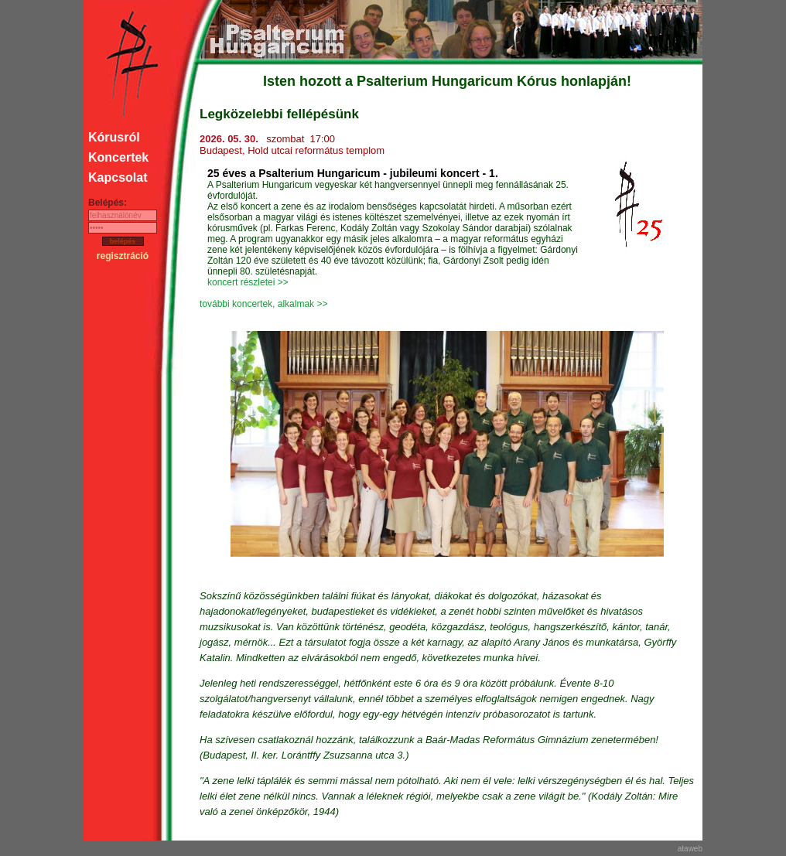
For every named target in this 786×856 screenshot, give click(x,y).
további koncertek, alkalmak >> (263, 303)
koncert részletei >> (248, 282)
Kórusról (114, 137)
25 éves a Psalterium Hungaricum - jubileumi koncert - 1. (352, 173)
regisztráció (123, 256)
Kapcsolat (117, 177)
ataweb (690, 848)
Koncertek (118, 157)
